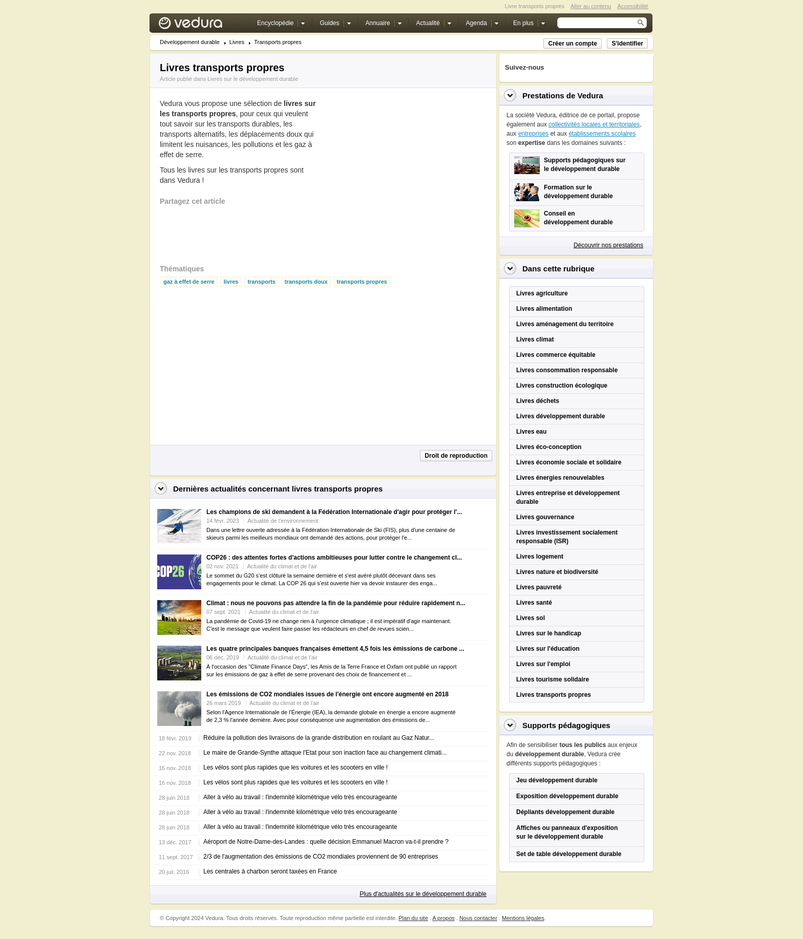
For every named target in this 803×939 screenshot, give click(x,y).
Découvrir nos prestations (608, 245)
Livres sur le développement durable (252, 79)
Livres (236, 42)
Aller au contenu (590, 6)
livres (231, 282)
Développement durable (190, 42)
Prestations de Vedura (562, 95)
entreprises (533, 133)
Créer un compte (572, 43)
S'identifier (627, 43)
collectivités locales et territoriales (594, 124)
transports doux (306, 282)
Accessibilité (632, 6)
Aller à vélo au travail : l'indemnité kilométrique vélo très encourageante (300, 797)
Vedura (202, 25)
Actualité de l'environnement (282, 521)
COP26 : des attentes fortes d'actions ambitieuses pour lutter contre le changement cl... (334, 557)
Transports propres (278, 42)
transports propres (362, 282)
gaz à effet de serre (189, 282)
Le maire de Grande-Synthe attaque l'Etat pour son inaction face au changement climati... (325, 752)
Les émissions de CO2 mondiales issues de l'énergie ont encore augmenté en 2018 (327, 694)
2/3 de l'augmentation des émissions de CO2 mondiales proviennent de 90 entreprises (320, 856)
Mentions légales (523, 918)
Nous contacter (478, 918)
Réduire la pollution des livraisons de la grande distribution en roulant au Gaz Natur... (318, 737)
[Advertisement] (398, 178)
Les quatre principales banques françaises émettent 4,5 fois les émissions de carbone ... (335, 648)
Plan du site (413, 918)
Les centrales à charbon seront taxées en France (270, 871)
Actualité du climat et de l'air (282, 566)
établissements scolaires (602, 133)
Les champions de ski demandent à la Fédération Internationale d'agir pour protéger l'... (334, 512)
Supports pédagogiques (566, 725)
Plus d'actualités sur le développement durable (423, 894)
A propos (443, 918)
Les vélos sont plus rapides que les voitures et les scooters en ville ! (295, 767)
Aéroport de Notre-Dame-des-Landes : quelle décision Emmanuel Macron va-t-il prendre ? (326, 841)
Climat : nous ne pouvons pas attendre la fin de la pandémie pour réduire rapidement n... (335, 603)
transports (261, 282)
